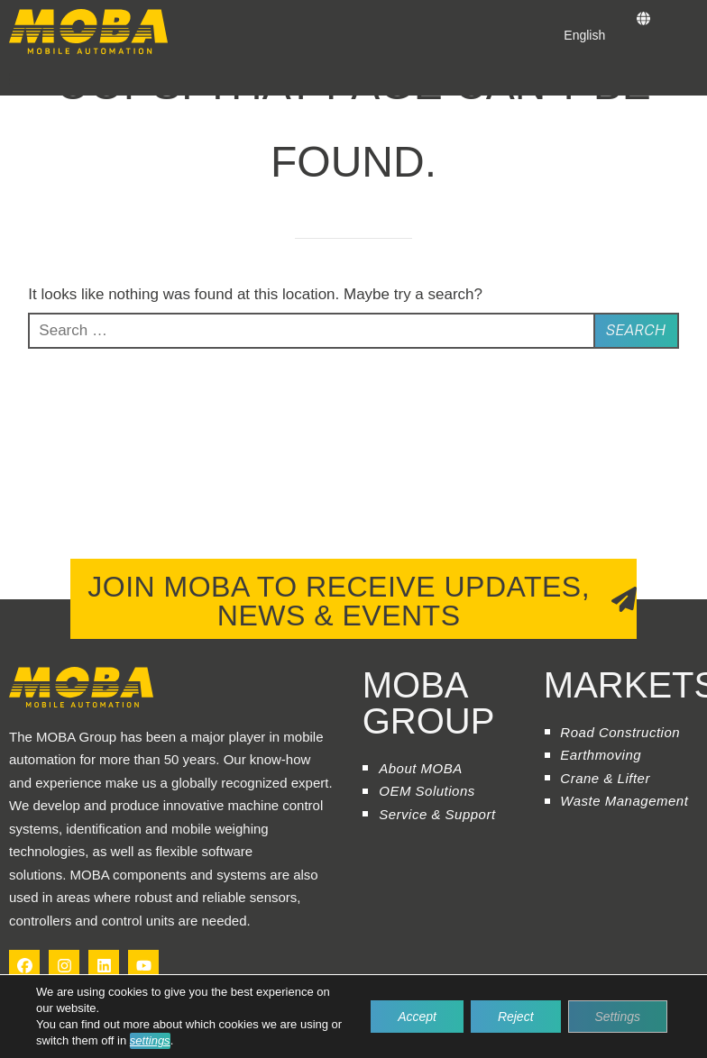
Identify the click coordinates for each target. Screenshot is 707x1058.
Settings (617, 1016)
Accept (417, 1016)
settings (150, 1040)
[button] (16, 79)
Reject (516, 1016)
